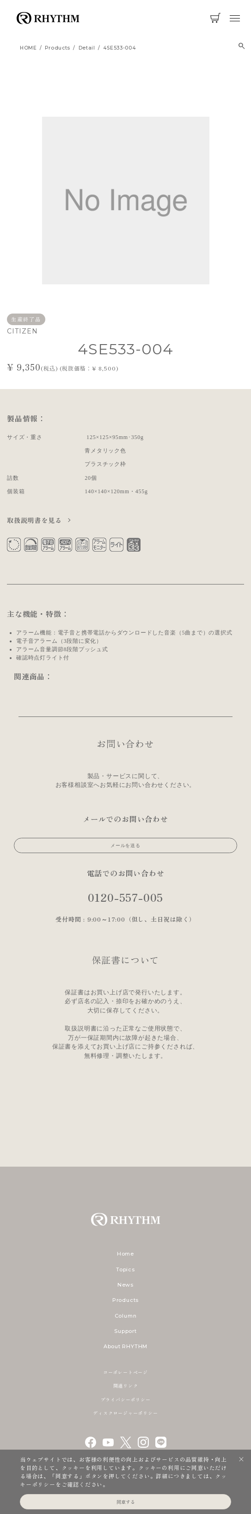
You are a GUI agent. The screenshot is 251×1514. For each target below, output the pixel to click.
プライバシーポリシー (126, 1399)
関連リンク (125, 1385)
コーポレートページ (125, 1372)
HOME (28, 48)
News (125, 1285)
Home (125, 1253)
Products (125, 1300)
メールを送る (125, 845)
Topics (125, 1269)
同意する (125, 1501)
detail (87, 48)
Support (125, 1331)
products (57, 48)
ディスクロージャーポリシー (125, 1412)
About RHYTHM (125, 1346)
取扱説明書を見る (35, 520)
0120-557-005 (126, 897)
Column (126, 1316)
